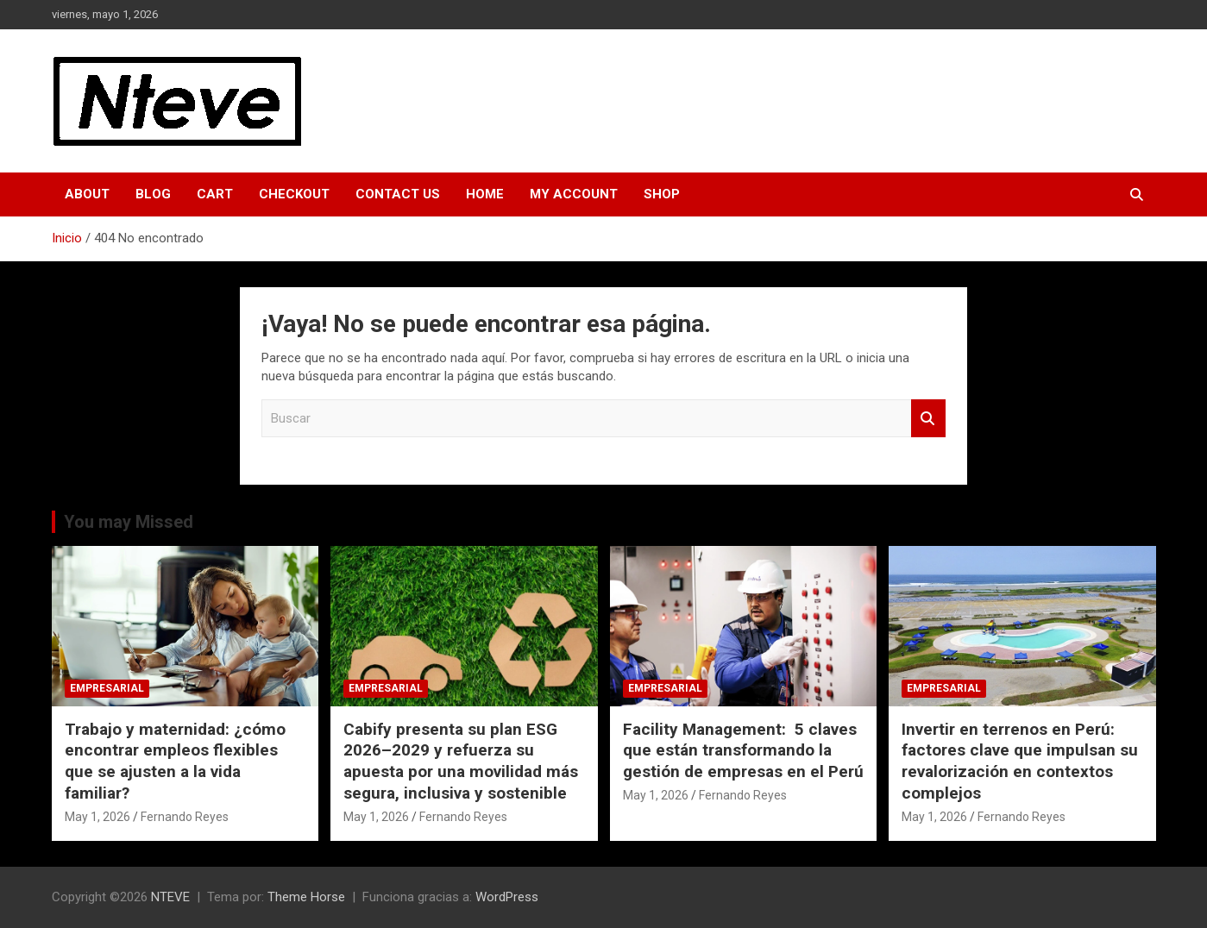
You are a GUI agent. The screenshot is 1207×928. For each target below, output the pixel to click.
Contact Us (397, 194)
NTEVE (170, 897)
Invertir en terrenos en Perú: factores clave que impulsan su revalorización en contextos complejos (1020, 761)
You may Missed (128, 521)
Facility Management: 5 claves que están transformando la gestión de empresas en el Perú (743, 750)
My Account (574, 194)
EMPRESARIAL (107, 688)
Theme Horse (306, 897)
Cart (215, 194)
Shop (662, 194)
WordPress (506, 897)
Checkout (294, 194)
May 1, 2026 (97, 817)
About (87, 194)
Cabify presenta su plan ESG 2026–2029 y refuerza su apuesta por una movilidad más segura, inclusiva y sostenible (460, 761)
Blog (153, 194)
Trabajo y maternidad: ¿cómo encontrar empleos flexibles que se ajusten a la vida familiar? (175, 761)
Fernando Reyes (185, 817)
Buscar (928, 418)
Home (485, 194)
